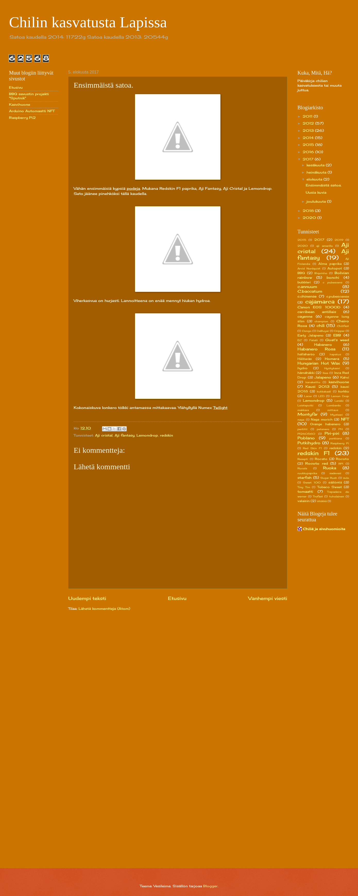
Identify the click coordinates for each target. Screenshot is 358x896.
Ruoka (329, 467)
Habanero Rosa (316, 349)
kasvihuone (339, 382)
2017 (309, 159)
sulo (346, 477)
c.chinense (307, 296)
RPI (340, 463)
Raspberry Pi (339, 443)
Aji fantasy (124, 435)
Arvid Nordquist (308, 268)
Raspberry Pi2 (22, 118)
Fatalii (313, 340)
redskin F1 (313, 453)
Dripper (339, 330)
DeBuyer (323, 330)
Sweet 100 (312, 482)
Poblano (306, 437)
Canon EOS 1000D (318, 307)
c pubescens (333, 282)
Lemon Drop (340, 396)
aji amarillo (324, 245)
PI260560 (306, 433)
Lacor (308, 396)
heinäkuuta (317, 172)
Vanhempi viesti (267, 598)
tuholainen (336, 496)
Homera (332, 359)
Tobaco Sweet (329, 487)
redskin (166, 435)
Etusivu (177, 598)
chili (321, 325)
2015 (309, 145)
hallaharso (306, 354)
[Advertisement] (29, 206)
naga (300, 419)
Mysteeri (336, 414)
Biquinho (320, 273)
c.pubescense (337, 296)
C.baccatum (309, 291)
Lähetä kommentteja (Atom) (104, 608)
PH (340, 429)
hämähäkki (305, 373)
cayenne (304, 316)
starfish (304, 477)
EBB (337, 335)
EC (299, 340)
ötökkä (322, 501)
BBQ (301, 273)
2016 (309, 152)
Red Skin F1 (312, 448)
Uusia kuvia (316, 192)
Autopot (334, 268)
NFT (345, 419)
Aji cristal (104, 435)
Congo (306, 330)
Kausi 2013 (317, 386)
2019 (339, 239)
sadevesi (335, 473)
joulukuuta (316, 201)
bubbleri (304, 282)
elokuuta (314, 179)
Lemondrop (147, 435)
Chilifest (343, 325)
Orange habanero (325, 424)
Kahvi (344, 377)
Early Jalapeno (310, 335)
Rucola (302, 468)
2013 (309, 130)
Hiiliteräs (304, 359)
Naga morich (322, 419)
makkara (303, 410)
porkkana (335, 438)
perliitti (302, 429)
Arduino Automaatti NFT (32, 111)
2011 (308, 116)
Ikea (325, 372)
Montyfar (307, 414)
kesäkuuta (316, 165)
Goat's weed (337, 340)
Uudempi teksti (87, 598)
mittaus (332, 410)
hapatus (335, 354)
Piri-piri (332, 433)
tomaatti (305, 491)
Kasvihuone (19, 104)
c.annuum (307, 286)
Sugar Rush (328, 477)
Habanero (323, 344)
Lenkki (339, 400)
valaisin (303, 501)
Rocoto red (316, 463)
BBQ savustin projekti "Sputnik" (29, 96)
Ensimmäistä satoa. (324, 185)
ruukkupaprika (307, 473)
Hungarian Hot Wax (318, 363)
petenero (323, 429)
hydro (302, 368)
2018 (309, 211)
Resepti (302, 459)
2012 (309, 123)
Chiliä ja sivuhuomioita (324, 529)
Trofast (318, 496)
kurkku (343, 391)
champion (321, 321)
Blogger (210, 886)
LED (321, 396)
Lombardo (334, 405)
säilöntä (335, 482)
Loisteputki (305, 405)
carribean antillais (316, 312)
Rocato (321, 459)
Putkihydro (308, 442)
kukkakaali (324, 391)
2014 (309, 138)
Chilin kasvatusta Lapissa (88, 22)
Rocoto (342, 459)
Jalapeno (322, 377)
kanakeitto (312, 382)
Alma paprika (330, 264)
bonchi (333, 277)
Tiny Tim (303, 487)
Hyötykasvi (332, 368)
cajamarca (320, 301)
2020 (310, 218)
